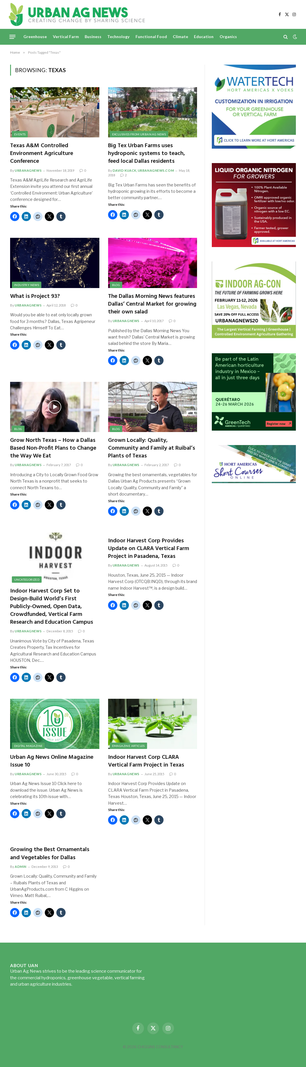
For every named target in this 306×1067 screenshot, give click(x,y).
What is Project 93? (35, 296)
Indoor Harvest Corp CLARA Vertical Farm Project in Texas (146, 761)
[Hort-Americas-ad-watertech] (254, 147)
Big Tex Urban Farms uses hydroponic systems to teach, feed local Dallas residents (146, 154)
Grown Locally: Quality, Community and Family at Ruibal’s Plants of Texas (151, 448)
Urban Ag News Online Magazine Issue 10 (51, 761)
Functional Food (151, 36)
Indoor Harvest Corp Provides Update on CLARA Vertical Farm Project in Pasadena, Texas (148, 549)
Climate (180, 36)
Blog (116, 285)
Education (204, 36)
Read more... (85, 984)
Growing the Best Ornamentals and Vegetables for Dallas (49, 854)
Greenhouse (35, 36)
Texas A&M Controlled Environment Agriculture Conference (41, 154)
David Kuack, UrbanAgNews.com (143, 170)
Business (93, 36)
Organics (228, 36)
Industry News (26, 285)
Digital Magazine (28, 746)
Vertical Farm (66, 36)
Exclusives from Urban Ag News (139, 134)
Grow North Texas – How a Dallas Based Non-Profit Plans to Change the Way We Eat (53, 448)
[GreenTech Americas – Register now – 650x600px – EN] (254, 429)
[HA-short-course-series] (254, 481)
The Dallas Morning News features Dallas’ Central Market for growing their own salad (152, 304)
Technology (118, 36)
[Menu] (13, 36)
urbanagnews (28, 170)
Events (19, 134)
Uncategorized (26, 579)
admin (21, 866)
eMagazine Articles (128, 746)
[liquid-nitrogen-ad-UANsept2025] (254, 245)
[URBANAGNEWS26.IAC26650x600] (254, 337)
